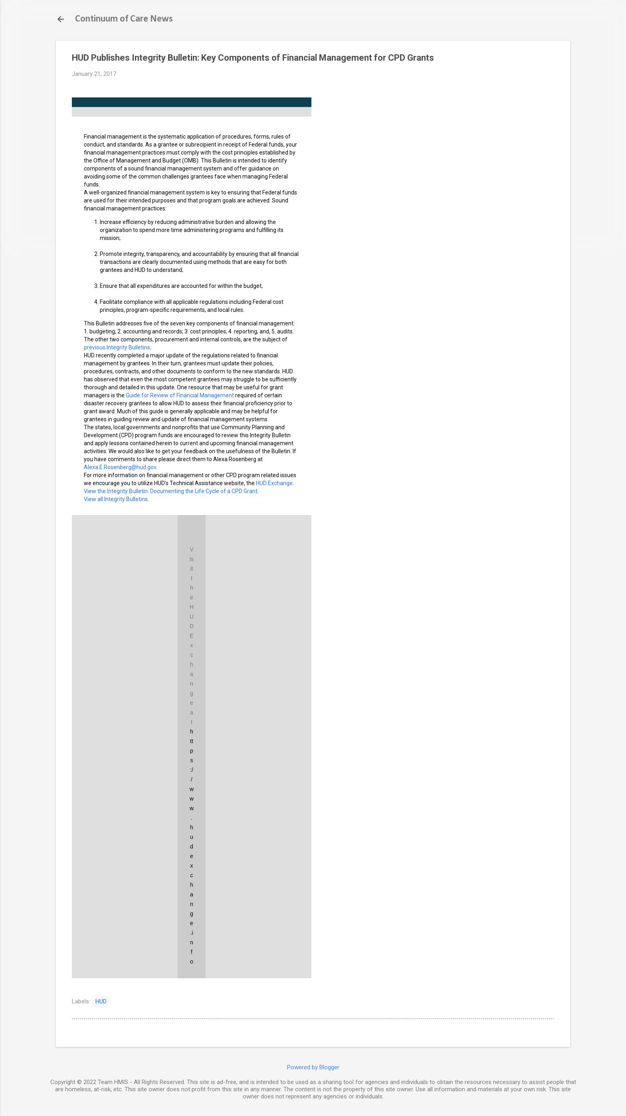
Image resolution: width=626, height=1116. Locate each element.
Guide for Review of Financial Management (180, 395)
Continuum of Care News (124, 19)
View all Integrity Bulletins (116, 499)
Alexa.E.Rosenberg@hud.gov (120, 467)
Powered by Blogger (313, 1067)
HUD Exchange (274, 483)
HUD (101, 1001)
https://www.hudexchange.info (192, 846)
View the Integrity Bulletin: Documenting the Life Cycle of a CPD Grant (171, 491)
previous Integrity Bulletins (117, 347)
